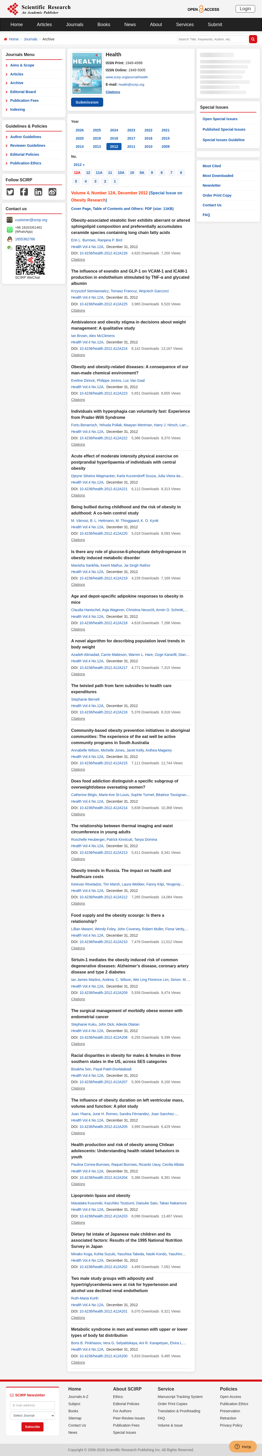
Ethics (118, 1397)
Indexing (17, 109)
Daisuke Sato (146, 1203)
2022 (148, 130)
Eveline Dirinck (83, 380)
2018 (114, 138)
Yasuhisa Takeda (130, 1254)
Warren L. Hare (140, 655)
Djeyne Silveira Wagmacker (93, 476)
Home (16, 24)
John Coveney (128, 929)
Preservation (230, 1411)
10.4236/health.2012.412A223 (104, 393)
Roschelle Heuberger (88, 839)
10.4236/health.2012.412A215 (104, 763)
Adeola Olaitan (127, 1024)
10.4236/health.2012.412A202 (104, 1267)
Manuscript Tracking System (180, 1397)
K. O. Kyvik (149, 521)
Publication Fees (24, 100)
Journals (74, 24)
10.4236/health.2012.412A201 (104, 1311)
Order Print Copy (217, 195)
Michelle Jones (113, 750)
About (156, 24)
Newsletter (212, 185)
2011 (131, 146)
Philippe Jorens (109, 380)
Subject (74, 1404)
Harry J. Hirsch (166, 425)
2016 (148, 138)
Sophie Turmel (142, 795)
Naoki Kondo (156, 1254)
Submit (215, 24)
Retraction (228, 1418)
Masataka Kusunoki (86, 1203)
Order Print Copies (173, 1404)
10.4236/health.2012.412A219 (104, 578)
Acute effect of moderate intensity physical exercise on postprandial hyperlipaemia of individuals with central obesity (124, 462)
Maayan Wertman (138, 425)
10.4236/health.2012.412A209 (104, 993)
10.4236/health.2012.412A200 (104, 1356)
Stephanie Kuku (83, 1024)
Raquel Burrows (124, 1164)
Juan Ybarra (81, 1114)
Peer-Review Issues (129, 1418)
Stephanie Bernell (85, 699)
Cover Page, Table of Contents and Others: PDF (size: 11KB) (122, 209)
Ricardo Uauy (149, 1164)
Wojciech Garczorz (154, 291)
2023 (131, 130)
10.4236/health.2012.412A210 (104, 942)
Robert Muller (152, 929)
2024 (114, 130)
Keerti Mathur (111, 565)
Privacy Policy (231, 1425)
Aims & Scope (22, 65)
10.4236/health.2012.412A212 (104, 897)
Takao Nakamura (173, 1203)
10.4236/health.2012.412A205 (104, 1127)
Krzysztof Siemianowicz (90, 291)
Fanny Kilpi (155, 884)
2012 (114, 146)
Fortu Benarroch (84, 425)
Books (103, 24)
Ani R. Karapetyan (153, 1343)
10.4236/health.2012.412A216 (104, 712)
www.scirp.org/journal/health (128, 77)
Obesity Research (88, 200)
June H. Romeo (105, 1114)
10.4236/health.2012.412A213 (104, 852)
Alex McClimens (102, 336)
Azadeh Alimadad (85, 655)
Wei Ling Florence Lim (151, 980)
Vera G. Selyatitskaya (120, 1343)
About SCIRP (127, 1389)
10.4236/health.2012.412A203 (104, 1216)
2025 (97, 130)
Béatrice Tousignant (172, 795)
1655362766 (25, 239)
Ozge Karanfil (166, 655)
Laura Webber (133, 884)
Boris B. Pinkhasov (86, 1343)
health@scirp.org (132, 84)
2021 (166, 130)
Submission (87, 102)
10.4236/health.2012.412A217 (104, 668)
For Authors (122, 1411)
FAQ (206, 215)
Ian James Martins (85, 980)
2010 (148, 146)
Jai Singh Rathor (137, 565)
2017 (131, 138)
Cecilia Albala (173, 1164)
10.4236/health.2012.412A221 (104, 489)
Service (166, 1389)
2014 (80, 146)
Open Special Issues (220, 119)
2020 (80, 138)
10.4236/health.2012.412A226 (104, 253)
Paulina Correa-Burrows (90, 1164)
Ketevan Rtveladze (86, 884)
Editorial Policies (24, 154)
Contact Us (212, 205)
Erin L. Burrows (83, 240)
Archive (16, 83)
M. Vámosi (79, 521)
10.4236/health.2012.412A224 (104, 348)
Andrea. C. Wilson (116, 980)
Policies (228, 1389)
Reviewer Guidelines (27, 145)
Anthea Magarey (159, 750)
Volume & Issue (170, 1425)
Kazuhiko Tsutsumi (119, 1203)
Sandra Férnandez (134, 1114)
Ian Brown (79, 336)
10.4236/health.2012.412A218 (104, 623)
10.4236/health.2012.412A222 (104, 438)
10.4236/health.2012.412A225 (104, 304)
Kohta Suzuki (104, 1254)
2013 (97, 146)
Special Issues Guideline (224, 140)
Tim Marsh (111, 884)
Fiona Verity (174, 929)
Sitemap (74, 1418)
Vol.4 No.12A (92, 247)
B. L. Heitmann (102, 521)
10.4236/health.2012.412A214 (104, 808)
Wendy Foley (105, 929)
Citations (113, 91)
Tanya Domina (145, 839)
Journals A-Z (78, 1397)
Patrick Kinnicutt (119, 839)
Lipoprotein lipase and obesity (100, 1195)
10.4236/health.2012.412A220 (104, 533)
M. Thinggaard (127, 521)
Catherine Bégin (84, 795)
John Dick (106, 1024)
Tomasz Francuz (124, 291)
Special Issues (124, 1432)
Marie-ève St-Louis (114, 795)
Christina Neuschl (140, 610)
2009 (166, 146)
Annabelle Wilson (85, 750)
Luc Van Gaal (134, 380)
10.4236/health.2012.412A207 (104, 1082)
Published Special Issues (224, 129)
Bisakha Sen (81, 1069)
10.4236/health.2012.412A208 (104, 1037)
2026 (80, 130)
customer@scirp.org (31, 220)
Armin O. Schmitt (169, 610)
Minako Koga (81, 1254)
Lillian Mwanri (82, 929)
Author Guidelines (25, 137)
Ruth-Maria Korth (85, 1298)
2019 (97, 138)
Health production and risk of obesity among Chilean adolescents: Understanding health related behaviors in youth (125, 1151)
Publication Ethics (25, 163)
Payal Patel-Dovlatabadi (112, 1069)
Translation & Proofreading (179, 1411)
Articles (44, 24)
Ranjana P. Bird (109, 240)
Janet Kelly (135, 750)
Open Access (230, 1397)
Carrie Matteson (114, 655)
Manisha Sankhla (85, 565)
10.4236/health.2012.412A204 (104, 1177)
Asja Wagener (113, 610)
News (130, 24)
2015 (166, 138)
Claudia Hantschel (85, 610)
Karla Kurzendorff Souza (136, 476)
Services (185, 24)
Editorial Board (23, 92)
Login (245, 8)
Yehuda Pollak (110, 425)
